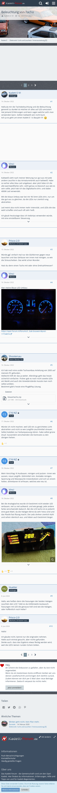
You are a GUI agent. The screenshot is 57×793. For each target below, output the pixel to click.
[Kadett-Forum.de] (13, 3)
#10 (51, 626)
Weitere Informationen (10, 790)
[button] (53, 3)
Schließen (24, 790)
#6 (51, 421)
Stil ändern (46, 737)
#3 (51, 249)
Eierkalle (12, 724)
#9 (51, 596)
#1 (51, 101)
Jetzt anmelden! (14, 687)
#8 (51, 498)
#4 (51, 282)
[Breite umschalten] (55, 737)
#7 (51, 468)
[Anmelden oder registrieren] (47, 3)
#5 (51, 365)
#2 (51, 172)
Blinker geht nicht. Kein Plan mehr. (24, 722)
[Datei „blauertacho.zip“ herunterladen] (28, 398)
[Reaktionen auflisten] (4, 443)
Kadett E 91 (9, 16)
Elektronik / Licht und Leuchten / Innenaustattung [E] (28, 727)
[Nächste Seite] (35, 85)
